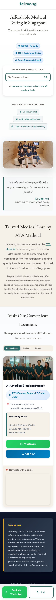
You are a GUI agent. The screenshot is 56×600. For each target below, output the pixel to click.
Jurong (38, 348)
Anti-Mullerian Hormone (28, 119)
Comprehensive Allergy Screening (28, 126)
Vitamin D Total (28, 112)
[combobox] (28, 77)
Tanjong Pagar (12, 348)
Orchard (26, 348)
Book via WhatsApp (13, 592)
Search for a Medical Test (28, 69)
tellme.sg (28, 4)
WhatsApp (28, 443)
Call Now (28, 453)
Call (41, 592)
